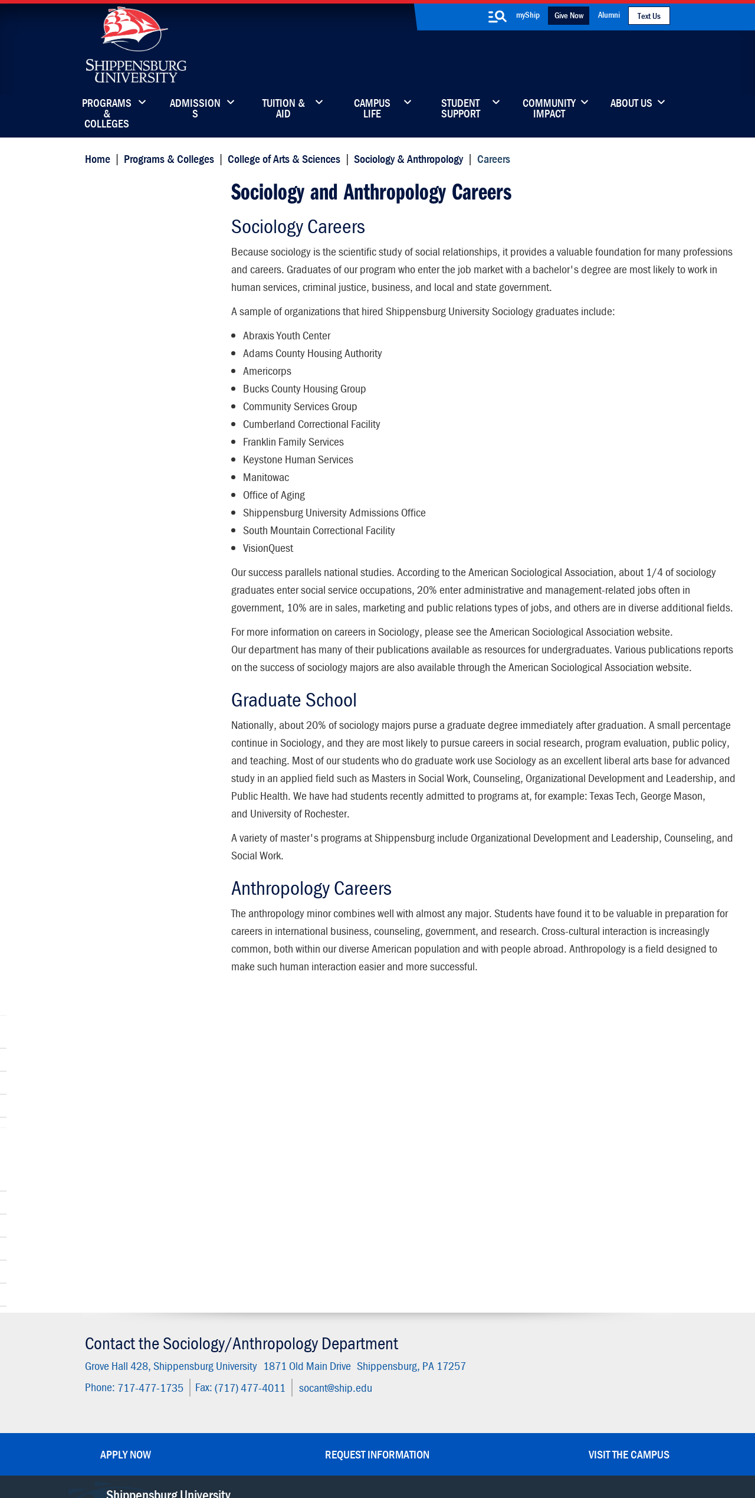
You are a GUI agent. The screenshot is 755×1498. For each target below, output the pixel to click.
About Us (631, 104)
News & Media (344, 1303)
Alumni (609, 14)
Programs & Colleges (107, 109)
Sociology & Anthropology (406, 158)
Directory (333, 1253)
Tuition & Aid (283, 109)
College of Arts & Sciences (281, 158)
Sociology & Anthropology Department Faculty (148, 233)
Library (329, 1278)
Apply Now (125, 1183)
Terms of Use (296, 1434)
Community (442, 1253)
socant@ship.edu (332, 1118)
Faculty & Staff (551, 1253)
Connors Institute (130, 307)
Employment (340, 1352)
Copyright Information (366, 1434)
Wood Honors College (140, 404)
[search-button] (497, 17)
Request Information (377, 1183)
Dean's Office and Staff (143, 381)
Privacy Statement (230, 1434)
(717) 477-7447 (137, 1256)
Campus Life (372, 109)
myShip (528, 14)
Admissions (195, 109)
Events (328, 1328)
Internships (118, 496)
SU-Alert (436, 1328)
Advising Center (127, 450)
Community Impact (549, 109)
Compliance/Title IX (288, 1446)
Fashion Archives (452, 1303)
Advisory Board (125, 473)
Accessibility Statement (568, 1303)
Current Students (452, 1352)
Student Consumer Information (385, 1446)
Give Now (568, 15)
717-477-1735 (147, 1118)
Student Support (460, 109)
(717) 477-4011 (247, 1118)
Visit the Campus (629, 1183)
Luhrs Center (444, 1278)
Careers (104, 187)
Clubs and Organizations (146, 284)
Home (94, 158)
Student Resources (134, 427)
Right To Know (440, 1434)
